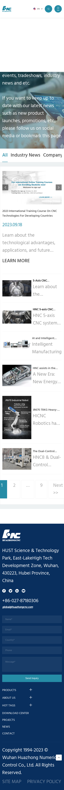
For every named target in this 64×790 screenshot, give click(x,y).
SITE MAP (11, 782)
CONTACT (8, 733)
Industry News (25, 155)
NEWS (6, 726)
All (5, 155)
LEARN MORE (16, 261)
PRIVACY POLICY (44, 782)
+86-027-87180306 (20, 601)
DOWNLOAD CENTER (15, 713)
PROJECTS (8, 720)
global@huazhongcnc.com (17, 607)
